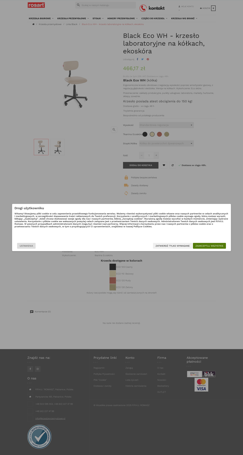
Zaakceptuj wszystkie (179, 246)
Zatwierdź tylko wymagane (142, 246)
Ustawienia (57, 246)
